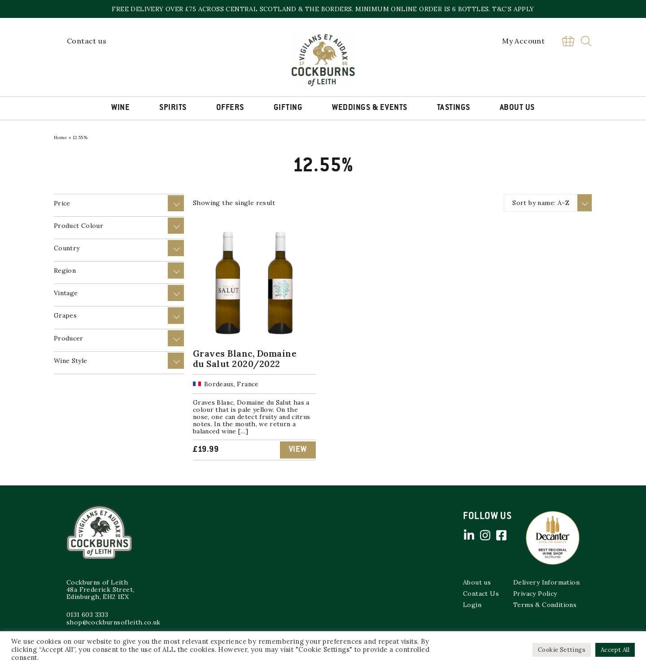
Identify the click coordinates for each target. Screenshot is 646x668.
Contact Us (481, 593)
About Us (517, 108)
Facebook (501, 535)
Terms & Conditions (544, 605)
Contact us (86, 40)
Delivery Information (546, 582)
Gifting (288, 108)
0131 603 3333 (87, 615)
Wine (120, 108)
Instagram (485, 535)
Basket (568, 41)
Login (472, 605)
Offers (230, 108)
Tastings (453, 108)
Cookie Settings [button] (561, 650)
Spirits (173, 108)
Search (586, 41)
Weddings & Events (369, 108)
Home (60, 137)
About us (477, 582)
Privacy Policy (535, 593)
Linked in (469, 535)
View (298, 449)
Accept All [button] (615, 650)
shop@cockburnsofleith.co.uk (113, 622)
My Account (523, 40)
